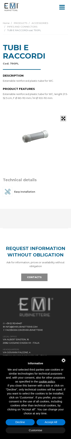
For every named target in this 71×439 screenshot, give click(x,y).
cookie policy (47, 381)
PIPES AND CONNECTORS (22, 26)
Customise (35, 430)
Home (6, 23)
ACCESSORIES (39, 23)
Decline (20, 422)
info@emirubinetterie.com (21, 326)
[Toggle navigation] (62, 7)
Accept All (51, 422)
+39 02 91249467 (13, 323)
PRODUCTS (20, 23)
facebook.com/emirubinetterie (24, 330)
